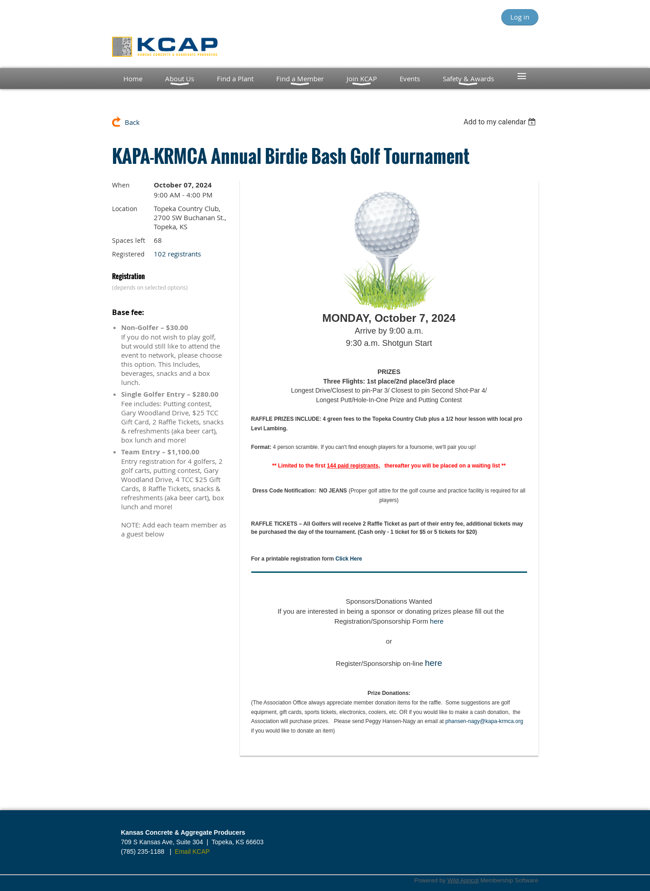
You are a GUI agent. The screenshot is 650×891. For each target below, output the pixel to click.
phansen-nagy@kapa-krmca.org (484, 721)
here (437, 621)
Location (124, 208)
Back (132, 122)
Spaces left (128, 240)
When (121, 185)
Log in (519, 16)
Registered (128, 254)
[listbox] (501, 122)
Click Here (349, 559)
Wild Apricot (463, 880)
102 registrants (177, 253)
